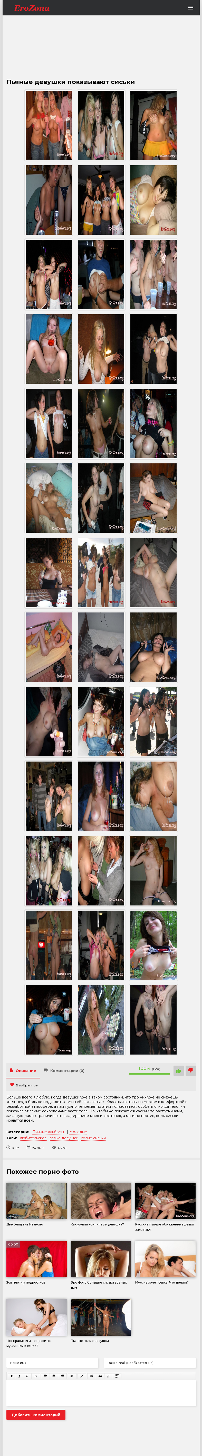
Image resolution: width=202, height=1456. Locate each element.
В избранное (24, 1085)
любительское (33, 1138)
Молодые (78, 1132)
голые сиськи (93, 1138)
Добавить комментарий (36, 1415)
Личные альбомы (48, 1132)
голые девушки (64, 1138)
